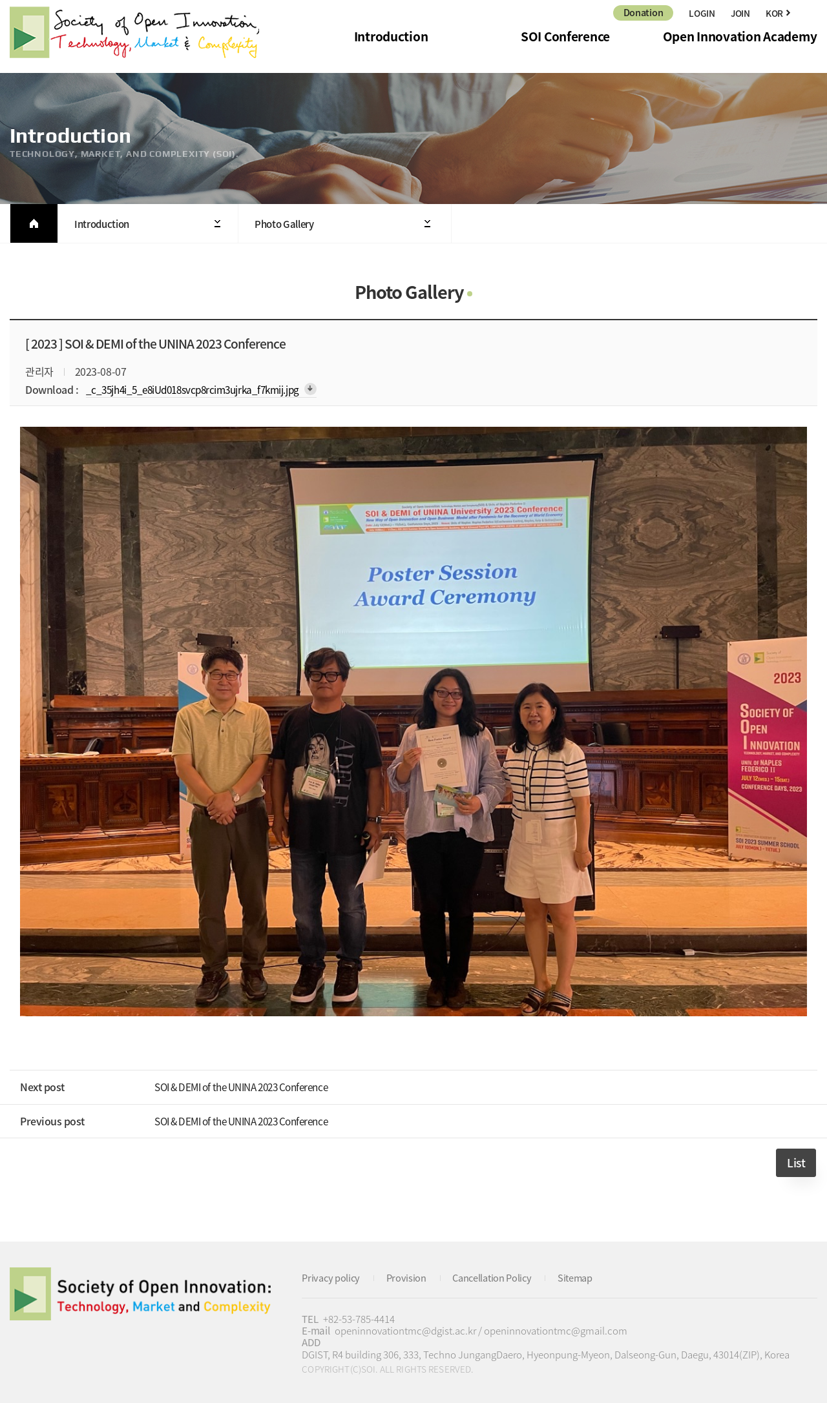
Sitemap (583, 1276)
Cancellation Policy (497, 1276)
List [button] (796, 1162)
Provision (408, 1276)
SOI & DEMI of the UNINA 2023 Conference (250, 1086)
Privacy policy (332, 1276)
